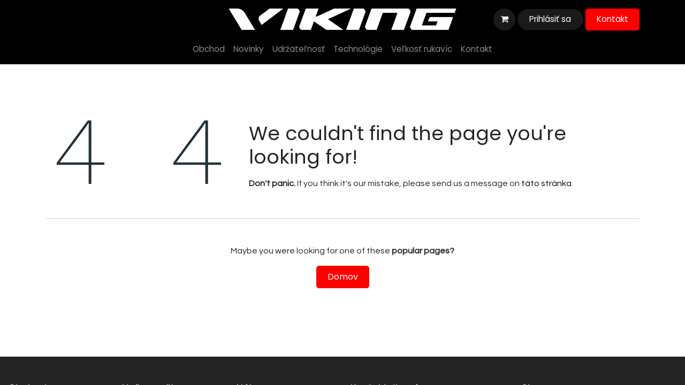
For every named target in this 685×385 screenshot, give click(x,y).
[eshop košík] (504, 19)
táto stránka (546, 183)
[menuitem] (208, 49)
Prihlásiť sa (550, 19)
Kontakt (612, 19)
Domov (343, 277)
